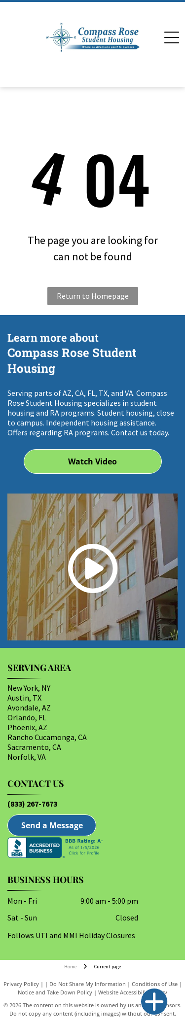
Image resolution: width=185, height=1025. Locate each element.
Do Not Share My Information (87, 984)
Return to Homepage (93, 296)
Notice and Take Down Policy (55, 992)
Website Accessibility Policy (132, 992)
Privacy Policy (21, 984)
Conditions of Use (155, 984)
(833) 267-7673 (32, 804)
